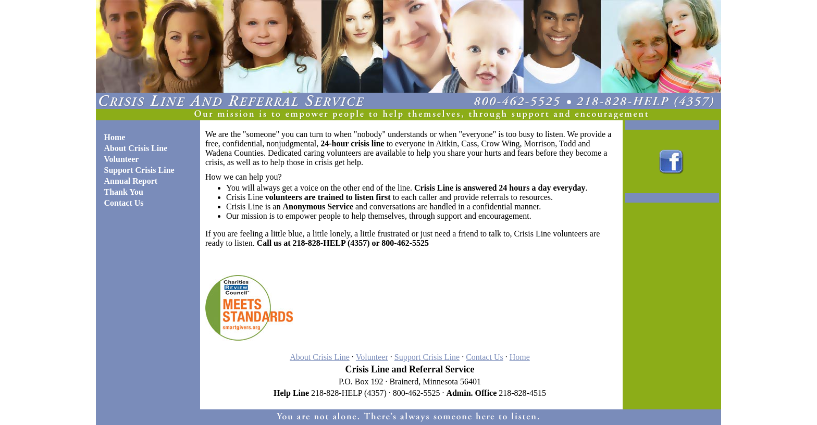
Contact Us (484, 357)
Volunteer (372, 357)
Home (520, 357)
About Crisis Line (320, 357)
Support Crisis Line (427, 357)
